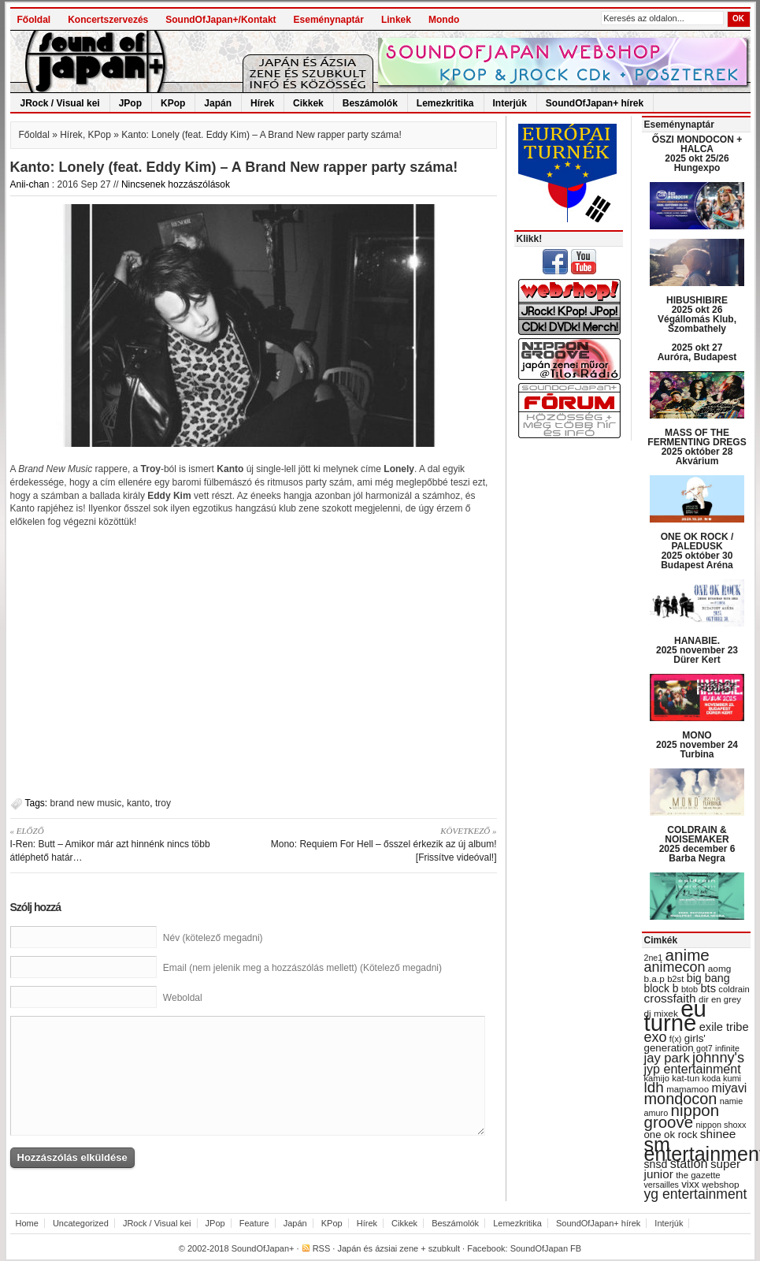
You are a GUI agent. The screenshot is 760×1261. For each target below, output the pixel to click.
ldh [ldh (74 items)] (654, 1087)
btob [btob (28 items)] (689, 989)
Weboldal (182, 997)
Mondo (443, 19)
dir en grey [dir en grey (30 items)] (720, 999)
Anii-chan (30, 184)
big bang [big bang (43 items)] (708, 978)
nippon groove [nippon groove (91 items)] (682, 1116)
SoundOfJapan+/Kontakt (220, 19)
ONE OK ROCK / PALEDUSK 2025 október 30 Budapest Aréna (697, 551)
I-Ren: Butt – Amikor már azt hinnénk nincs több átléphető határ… (126, 843)
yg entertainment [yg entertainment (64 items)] (695, 1194)
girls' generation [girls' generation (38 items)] (675, 1043)
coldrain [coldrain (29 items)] (733, 989)
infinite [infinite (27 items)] (727, 1048)
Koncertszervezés (108, 19)
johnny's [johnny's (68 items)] (718, 1058)
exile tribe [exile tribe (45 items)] (724, 1027)
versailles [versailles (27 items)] (661, 1184)
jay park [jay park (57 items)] (667, 1058)
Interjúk (510, 103)
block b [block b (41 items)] (661, 988)
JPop (130, 103)
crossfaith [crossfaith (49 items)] (670, 998)
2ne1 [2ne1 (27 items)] (653, 957)
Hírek (262, 103)
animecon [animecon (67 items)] (675, 967)
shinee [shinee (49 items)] (718, 1133)
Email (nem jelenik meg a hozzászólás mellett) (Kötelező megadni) (302, 967)
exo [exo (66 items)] (655, 1037)
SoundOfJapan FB (546, 1248)
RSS (322, 1248)
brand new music (86, 803)
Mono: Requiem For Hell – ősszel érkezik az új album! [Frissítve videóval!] (381, 843)
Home (27, 1223)
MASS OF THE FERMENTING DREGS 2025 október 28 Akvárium (696, 447)
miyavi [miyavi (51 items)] (729, 1088)
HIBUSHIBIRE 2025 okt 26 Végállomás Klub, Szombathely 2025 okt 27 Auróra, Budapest (697, 329)
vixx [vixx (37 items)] (690, 1184)
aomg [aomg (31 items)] (720, 968)
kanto (138, 803)
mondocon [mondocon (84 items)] (680, 1098)
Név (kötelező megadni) (213, 937)
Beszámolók (370, 103)
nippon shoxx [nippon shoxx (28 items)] (720, 1124)
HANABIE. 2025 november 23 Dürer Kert (697, 650)
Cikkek (308, 103)
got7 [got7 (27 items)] (704, 1048)
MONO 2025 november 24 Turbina (697, 745)
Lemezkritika (445, 103)
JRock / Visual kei (60, 103)
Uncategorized (81, 1223)
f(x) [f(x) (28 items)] (675, 1038)
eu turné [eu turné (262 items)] (675, 1015)
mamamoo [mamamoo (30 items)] (687, 1089)
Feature (254, 1223)
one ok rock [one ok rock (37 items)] (671, 1134)
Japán (218, 103)
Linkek (396, 19)
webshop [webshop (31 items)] (720, 1184)
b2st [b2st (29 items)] (675, 979)
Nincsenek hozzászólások (175, 184)
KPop (173, 103)
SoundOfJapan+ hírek (594, 103)
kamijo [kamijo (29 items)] (656, 1078)
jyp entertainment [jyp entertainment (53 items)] (692, 1069)
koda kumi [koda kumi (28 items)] (722, 1078)
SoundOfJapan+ (263, 1248)
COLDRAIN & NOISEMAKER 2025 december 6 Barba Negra (697, 844)
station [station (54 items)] (689, 1163)
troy (163, 803)
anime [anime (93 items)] (687, 955)
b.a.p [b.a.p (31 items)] (654, 978)
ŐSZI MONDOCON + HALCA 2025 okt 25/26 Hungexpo (697, 153)
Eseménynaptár (329, 19)
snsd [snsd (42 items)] (656, 1164)
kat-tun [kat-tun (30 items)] (685, 1078)
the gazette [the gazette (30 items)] (698, 1175)
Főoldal (34, 19)
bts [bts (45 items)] (708, 988)
